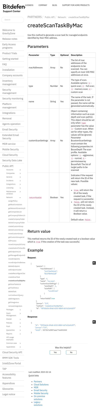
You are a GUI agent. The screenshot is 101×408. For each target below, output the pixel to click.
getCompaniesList (15, 212)
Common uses (14, 343)
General (14, 177)
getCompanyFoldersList (15, 215)
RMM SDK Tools (10, 357)
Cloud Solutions (41, 384)
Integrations (8, 112)
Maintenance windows (14, 192)
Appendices (14, 347)
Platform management (9, 106)
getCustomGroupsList (15, 237)
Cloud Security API (12, 352)
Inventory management (9, 82)
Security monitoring (12, 98)
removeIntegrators (15, 306)
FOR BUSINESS (27, 5)
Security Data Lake (12, 160)
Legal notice (8, 394)
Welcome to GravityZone (8, 32)
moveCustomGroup (15, 233)
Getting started (10, 58)
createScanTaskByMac (15, 281)
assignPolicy (12, 201)
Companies (14, 173)
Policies (14, 323)
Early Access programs (9, 46)
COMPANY (43, 5)
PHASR (14, 319)
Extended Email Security (10, 137)
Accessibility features (9, 376)
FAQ (4, 64)
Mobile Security (10, 149)
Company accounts (12, 75)
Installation (8, 69)
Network (14, 197)
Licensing (14, 188)
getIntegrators (13, 302)
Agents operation (11, 123)
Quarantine (14, 330)
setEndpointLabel (14, 270)
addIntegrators (13, 299)
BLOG (54, 5)
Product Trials (9, 53)
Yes (55, 352)
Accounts (14, 169)
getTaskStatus (13, 288)
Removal (7, 118)
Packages (14, 309)
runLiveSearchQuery (15, 295)
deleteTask (12, 291)
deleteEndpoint (14, 266)
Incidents (14, 180)
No (71, 352)
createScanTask (14, 277)
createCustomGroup (15, 226)
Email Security (10, 129)
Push (14, 326)
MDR (36, 387)
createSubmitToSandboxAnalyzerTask (15, 248)
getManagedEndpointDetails (15, 255)
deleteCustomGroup (15, 230)
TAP (4, 368)
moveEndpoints (14, 259)
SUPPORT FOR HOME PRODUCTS (76, 5)
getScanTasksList (14, 284)
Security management (9, 91)
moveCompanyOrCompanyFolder (15, 244)
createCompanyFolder (15, 219)
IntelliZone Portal (11, 363)
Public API (7, 166)
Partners (38, 381)
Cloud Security (10, 154)
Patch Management (14, 314)
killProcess (12, 241)
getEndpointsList (14, 252)
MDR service (9, 143)
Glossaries (7, 388)
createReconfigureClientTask (15, 273)
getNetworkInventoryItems (15, 208)
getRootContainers (15, 204)
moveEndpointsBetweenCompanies (15, 262)
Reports (14, 333)
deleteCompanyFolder (15, 223)
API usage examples (10, 338)
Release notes (9, 38)
